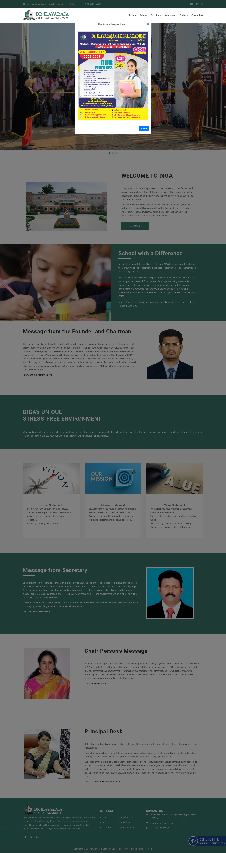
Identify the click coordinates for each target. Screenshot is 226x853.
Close (144, 128)
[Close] (148, 24)
